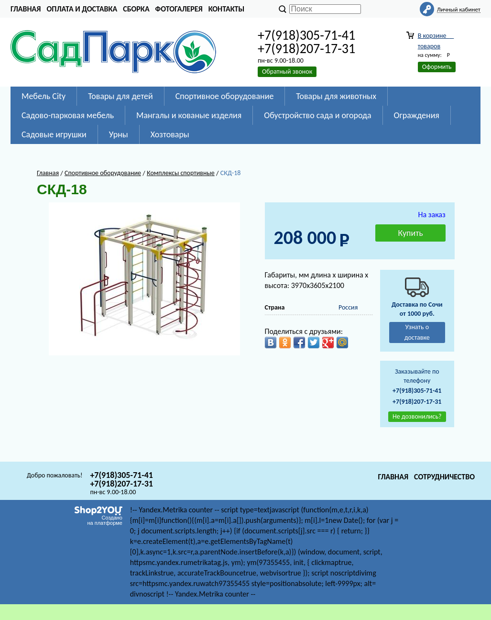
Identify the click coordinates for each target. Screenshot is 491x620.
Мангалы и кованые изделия (188, 115)
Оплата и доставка (81, 8)
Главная (26, 8)
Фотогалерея (179, 8)
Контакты (226, 8)
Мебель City (43, 96)
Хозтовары (170, 134)
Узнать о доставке (417, 332)
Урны (118, 134)
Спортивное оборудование (224, 96)
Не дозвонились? (417, 416)
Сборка (136, 8)
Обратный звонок (287, 71)
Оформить (437, 67)
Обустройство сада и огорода (317, 115)
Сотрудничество (444, 476)
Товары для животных (336, 96)
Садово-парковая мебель (68, 115)
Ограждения (416, 115)
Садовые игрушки (54, 134)
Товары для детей (120, 96)
